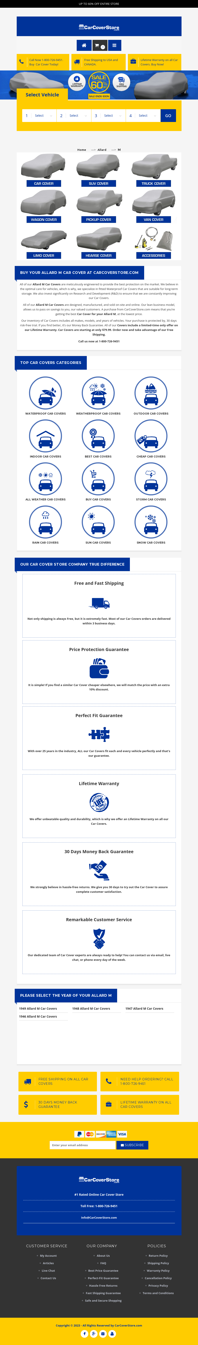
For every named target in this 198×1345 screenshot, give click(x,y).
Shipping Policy (158, 1263)
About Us (103, 1256)
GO (168, 115)
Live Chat (48, 1271)
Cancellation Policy (158, 1278)
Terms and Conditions (158, 1293)
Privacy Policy (158, 1286)
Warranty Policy (158, 1271)
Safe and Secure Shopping (103, 1301)
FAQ (103, 1263)
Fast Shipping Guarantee (103, 1293)
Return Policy (158, 1256)
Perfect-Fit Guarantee (103, 1278)
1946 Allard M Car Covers (38, 1016)
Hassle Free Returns (103, 1286)
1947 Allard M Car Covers (144, 1008)
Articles (48, 1263)
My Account (48, 1256)
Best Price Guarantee (103, 1271)
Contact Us (48, 1278)
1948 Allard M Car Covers (91, 1008)
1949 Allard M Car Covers (38, 1008)
